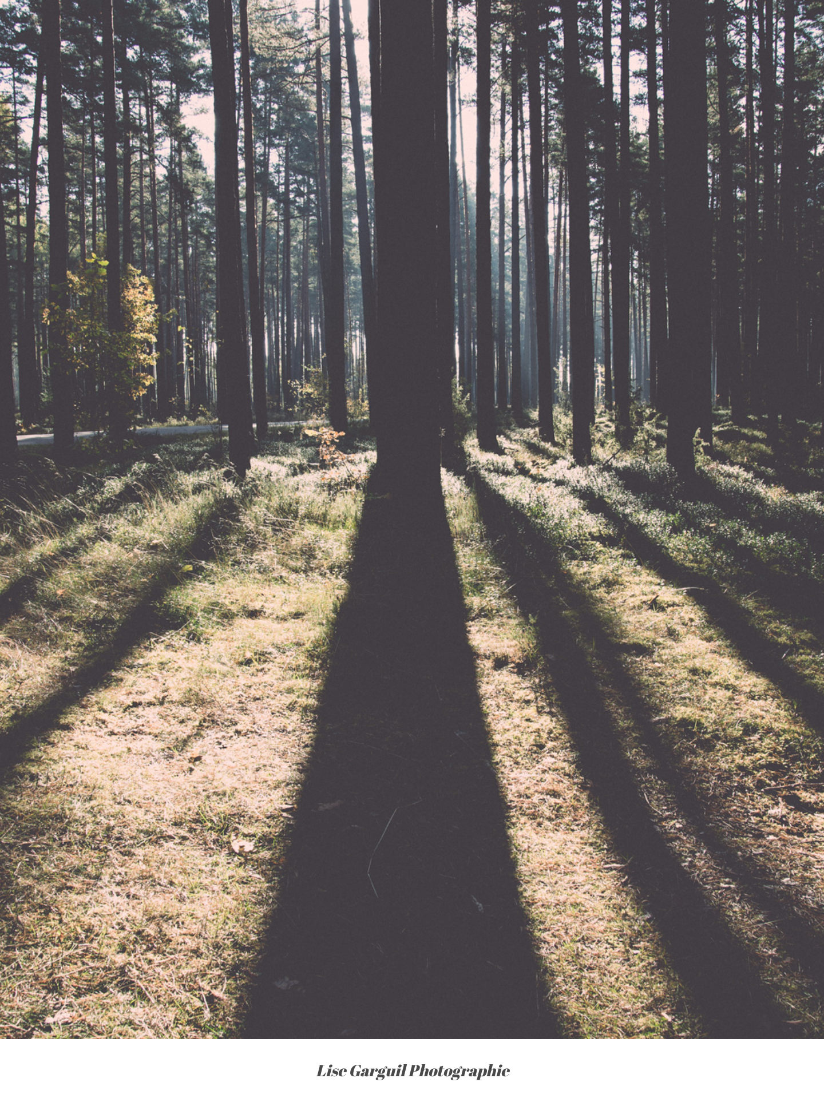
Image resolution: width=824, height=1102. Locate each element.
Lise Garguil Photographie (412, 1070)
